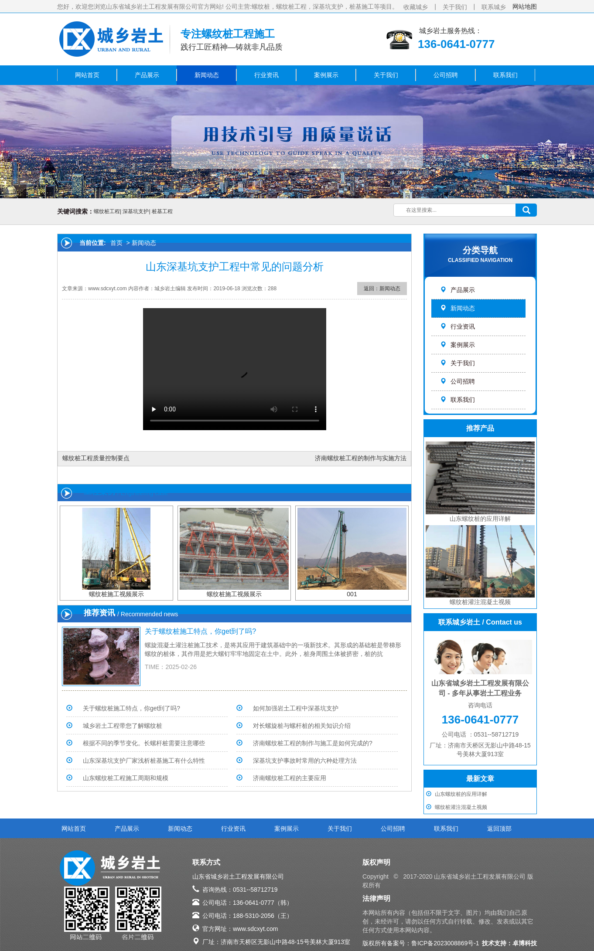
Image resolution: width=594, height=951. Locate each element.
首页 (116, 242)
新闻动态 (207, 74)
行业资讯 (266, 74)
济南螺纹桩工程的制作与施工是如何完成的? (312, 743)
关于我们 (455, 6)
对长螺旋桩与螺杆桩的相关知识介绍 (302, 725)
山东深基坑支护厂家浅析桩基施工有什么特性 (144, 760)
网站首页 (87, 74)
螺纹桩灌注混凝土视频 (461, 807)
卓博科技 (524, 943)
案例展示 (326, 74)
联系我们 (505, 74)
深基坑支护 (136, 211)
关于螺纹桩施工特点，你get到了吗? (200, 631)
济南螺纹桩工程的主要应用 (289, 777)
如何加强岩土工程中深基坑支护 (295, 708)
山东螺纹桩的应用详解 (461, 794)
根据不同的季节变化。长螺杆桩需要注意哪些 (144, 743)
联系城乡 (493, 6)
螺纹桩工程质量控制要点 (96, 458)
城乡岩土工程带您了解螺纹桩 (122, 725)
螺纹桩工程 (107, 211)
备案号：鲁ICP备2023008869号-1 (433, 943)
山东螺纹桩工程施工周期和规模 (125, 777)
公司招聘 (446, 74)
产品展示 (147, 74)
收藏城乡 (415, 6)
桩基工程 (162, 211)
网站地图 (524, 6)
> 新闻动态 (140, 242)
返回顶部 (499, 828)
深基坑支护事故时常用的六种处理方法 (305, 760)
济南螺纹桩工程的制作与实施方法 (360, 458)
